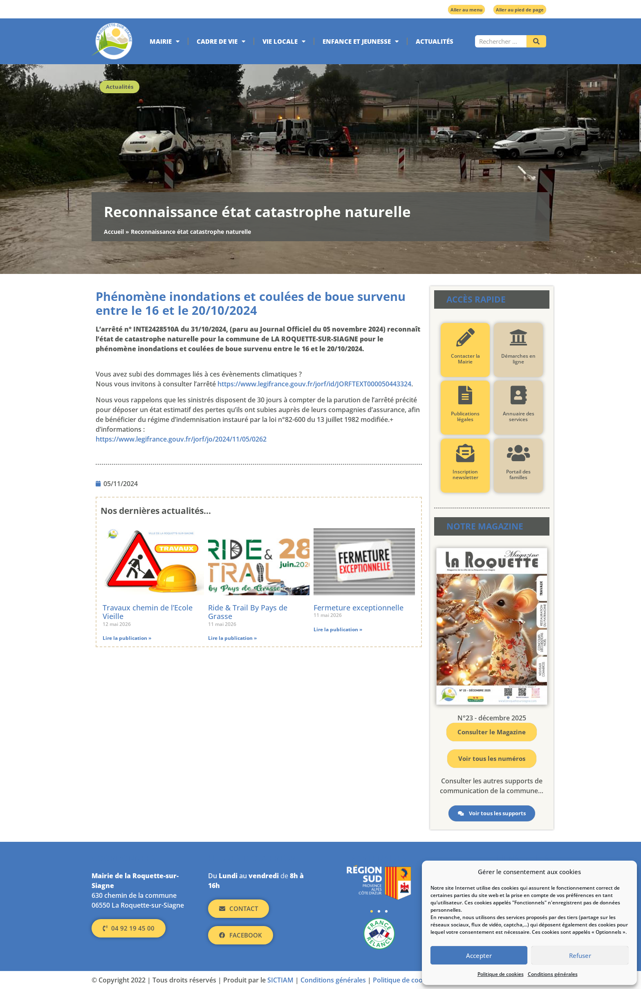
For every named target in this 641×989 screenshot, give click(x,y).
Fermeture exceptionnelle (358, 607)
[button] (371, 911)
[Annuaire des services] (518, 395)
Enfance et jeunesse (361, 41)
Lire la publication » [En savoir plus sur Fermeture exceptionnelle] (338, 629)
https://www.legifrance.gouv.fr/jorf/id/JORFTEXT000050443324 (314, 383)
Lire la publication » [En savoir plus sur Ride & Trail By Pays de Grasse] (232, 638)
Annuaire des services (518, 416)
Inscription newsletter (465, 474)
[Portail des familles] (518, 453)
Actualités (434, 41)
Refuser (580, 955)
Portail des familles (518, 474)
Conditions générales (553, 974)
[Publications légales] (465, 395)
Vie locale (283, 41)
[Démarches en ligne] (518, 337)
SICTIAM (280, 980)
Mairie (164, 41)
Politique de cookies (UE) (411, 980)
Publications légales (465, 416)
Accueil (114, 231)
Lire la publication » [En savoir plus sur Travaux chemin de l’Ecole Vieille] (127, 638)
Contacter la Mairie (465, 358)
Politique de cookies (500, 974)
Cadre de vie (221, 41)
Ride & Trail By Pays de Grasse (247, 612)
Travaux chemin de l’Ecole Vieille (148, 612)
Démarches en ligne (518, 358)
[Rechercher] (536, 41)
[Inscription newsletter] (465, 453)
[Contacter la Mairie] (465, 337)
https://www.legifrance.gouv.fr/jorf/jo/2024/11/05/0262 (181, 439)
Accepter (479, 955)
